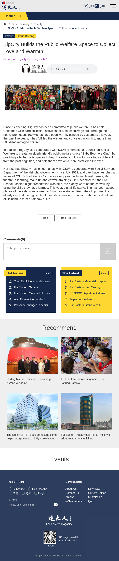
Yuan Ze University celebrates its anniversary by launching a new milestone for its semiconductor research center (32, 281)
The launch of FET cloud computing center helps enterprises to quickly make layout (32, 436)
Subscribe (19, 489)
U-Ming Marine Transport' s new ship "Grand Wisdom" (29, 381)
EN (96, 6)
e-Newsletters (73, 501)
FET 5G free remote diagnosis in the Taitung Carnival (82, 381)
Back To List (68, 217)
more (48, 273)
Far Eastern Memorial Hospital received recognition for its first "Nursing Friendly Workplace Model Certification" (32, 293)
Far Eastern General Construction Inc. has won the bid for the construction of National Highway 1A (32, 287)
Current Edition (97, 493)
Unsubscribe (39, 489)
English (42, 493)
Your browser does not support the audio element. (72, 69)
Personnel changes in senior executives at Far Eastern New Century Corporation (32, 305)
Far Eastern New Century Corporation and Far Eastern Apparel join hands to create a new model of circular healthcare (88, 287)
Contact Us (72, 493)
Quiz (91, 501)
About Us (71, 488)
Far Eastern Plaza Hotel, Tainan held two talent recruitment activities (85, 436)
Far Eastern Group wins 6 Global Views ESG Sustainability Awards (85, 305)
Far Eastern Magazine (59, 524)
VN (102, 6)
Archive (69, 497)
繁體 (15, 493)
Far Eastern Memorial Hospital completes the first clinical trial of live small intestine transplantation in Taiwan (88, 281)
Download (94, 488)
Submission (95, 497)
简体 (28, 493)
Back (46, 217)
